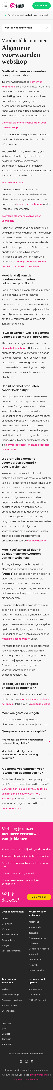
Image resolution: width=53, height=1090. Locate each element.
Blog (4, 1028)
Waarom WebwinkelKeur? (10, 932)
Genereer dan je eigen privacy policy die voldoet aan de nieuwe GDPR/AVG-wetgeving (24, 793)
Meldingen (7, 923)
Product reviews (9, 1005)
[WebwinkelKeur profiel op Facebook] (21, 1061)
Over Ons (6, 1023)
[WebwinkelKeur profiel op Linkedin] (32, 1061)
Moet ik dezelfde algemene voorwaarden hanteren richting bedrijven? (26, 755)
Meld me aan (39, 897)
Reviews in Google (11, 994)
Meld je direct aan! (12, 182)
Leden (5, 918)
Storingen (6, 1039)
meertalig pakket (40, 704)
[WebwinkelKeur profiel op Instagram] (26, 1061)
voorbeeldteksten (37, 540)
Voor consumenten (11, 950)
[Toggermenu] (5, 5)
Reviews (6, 989)
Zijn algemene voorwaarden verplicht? (26, 731)
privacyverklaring (39, 1074)
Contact (6, 1033)
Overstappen (8, 1010)
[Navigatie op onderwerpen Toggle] (26, 28)
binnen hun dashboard (29, 204)
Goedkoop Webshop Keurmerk (39, 951)
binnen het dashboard (14, 348)
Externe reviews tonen (12, 1000)
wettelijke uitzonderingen (16, 638)
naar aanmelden (11, 808)
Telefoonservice (36, 970)
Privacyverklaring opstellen (37, 941)
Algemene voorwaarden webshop (35, 927)
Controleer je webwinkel (35, 962)
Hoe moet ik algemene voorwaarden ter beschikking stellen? (26, 741)
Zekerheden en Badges (9, 943)
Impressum (7, 1044)
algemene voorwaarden (26, 1079)
